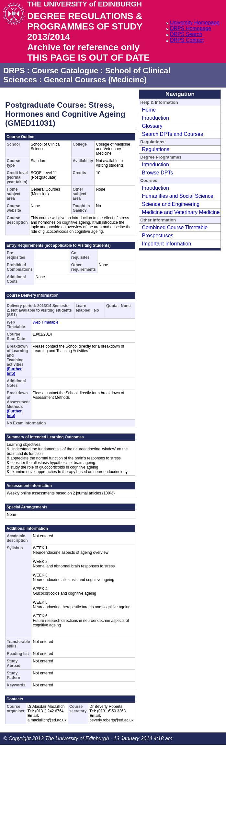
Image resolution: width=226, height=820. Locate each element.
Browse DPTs (157, 172)
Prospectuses (157, 235)
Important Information (166, 243)
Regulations (155, 149)
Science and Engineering (170, 204)
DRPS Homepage (190, 28)
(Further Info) (14, 371)
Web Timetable (46, 322)
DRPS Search (186, 34)
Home (149, 110)
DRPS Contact (187, 40)
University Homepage (195, 22)
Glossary (152, 126)
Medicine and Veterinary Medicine (181, 212)
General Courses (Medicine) (95, 79)
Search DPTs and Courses (172, 134)
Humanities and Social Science (177, 196)
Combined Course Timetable (175, 227)
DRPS (14, 70)
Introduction (155, 118)
